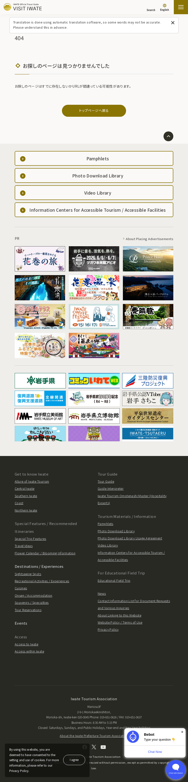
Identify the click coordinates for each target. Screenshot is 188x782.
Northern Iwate (26, 510)
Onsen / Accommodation (33, 595)
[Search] (151, 7)
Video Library (108, 545)
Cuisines (21, 588)
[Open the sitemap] (181, 7)
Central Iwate (24, 488)
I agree (74, 760)
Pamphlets (105, 523)
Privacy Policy (108, 629)
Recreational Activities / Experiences (42, 581)
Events (21, 623)
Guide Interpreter (111, 488)
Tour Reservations (28, 609)
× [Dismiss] (182, 732)
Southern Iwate (26, 495)
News (102, 593)
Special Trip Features (30, 538)
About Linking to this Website (119, 615)
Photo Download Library (116, 531)
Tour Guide (106, 481)
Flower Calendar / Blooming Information (45, 553)
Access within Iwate (29, 651)
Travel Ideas (24, 545)
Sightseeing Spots (28, 574)
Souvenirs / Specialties (32, 602)
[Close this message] (172, 22)
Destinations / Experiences (39, 566)
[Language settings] (164, 8)
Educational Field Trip (114, 580)
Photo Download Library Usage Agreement (130, 538)
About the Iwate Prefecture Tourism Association (94, 736)
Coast (19, 503)
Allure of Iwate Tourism (32, 481)
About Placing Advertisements (149, 238)
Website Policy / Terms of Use (120, 622)
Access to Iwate (26, 644)
